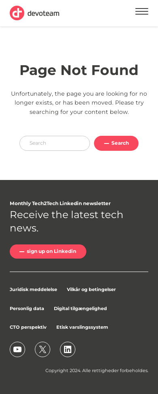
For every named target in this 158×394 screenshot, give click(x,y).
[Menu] (141, 13)
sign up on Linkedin (51, 251)
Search (120, 143)
